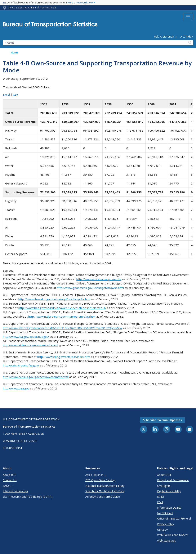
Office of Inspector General (174, 518)
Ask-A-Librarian (165, 36)
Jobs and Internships (15, 491)
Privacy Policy (165, 524)
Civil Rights (164, 486)
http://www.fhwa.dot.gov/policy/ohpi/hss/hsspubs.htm (54, 299)
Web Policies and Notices (173, 535)
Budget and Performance (173, 480)
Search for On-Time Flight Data (104, 491)
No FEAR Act (165, 513)
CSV (15, 94)
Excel (6, 94)
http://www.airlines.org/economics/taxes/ (32, 345)
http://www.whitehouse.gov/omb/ (98, 279)
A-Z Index (186, 36)
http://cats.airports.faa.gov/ (21, 365)
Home (14, 52)
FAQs (8, 486)
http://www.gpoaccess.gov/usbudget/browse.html (90, 288)
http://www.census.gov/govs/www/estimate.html (36, 377)
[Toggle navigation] (188, 16)
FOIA (160, 502)
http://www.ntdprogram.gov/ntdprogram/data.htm (62, 316)
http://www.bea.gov (16, 388)
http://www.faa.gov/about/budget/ (26, 336)
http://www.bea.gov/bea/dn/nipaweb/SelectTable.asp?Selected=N (62, 308)
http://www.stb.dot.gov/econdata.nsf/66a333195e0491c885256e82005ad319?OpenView (62, 328)
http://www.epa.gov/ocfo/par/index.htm (63, 357)
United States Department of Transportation (32, 7)
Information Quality (169, 507)
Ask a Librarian (96, 475)
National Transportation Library (104, 486)
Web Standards (166, 540)
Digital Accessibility (169, 491)
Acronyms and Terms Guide (102, 496)
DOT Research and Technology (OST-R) (27, 496)
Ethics (160, 496)
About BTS (9, 475)
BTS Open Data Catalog (100, 480)
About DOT (164, 475)
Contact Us (10, 480)
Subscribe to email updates (162, 420)
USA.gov (162, 529)
